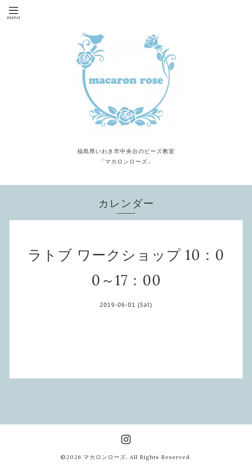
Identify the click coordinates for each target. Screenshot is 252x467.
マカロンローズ (104, 456)
